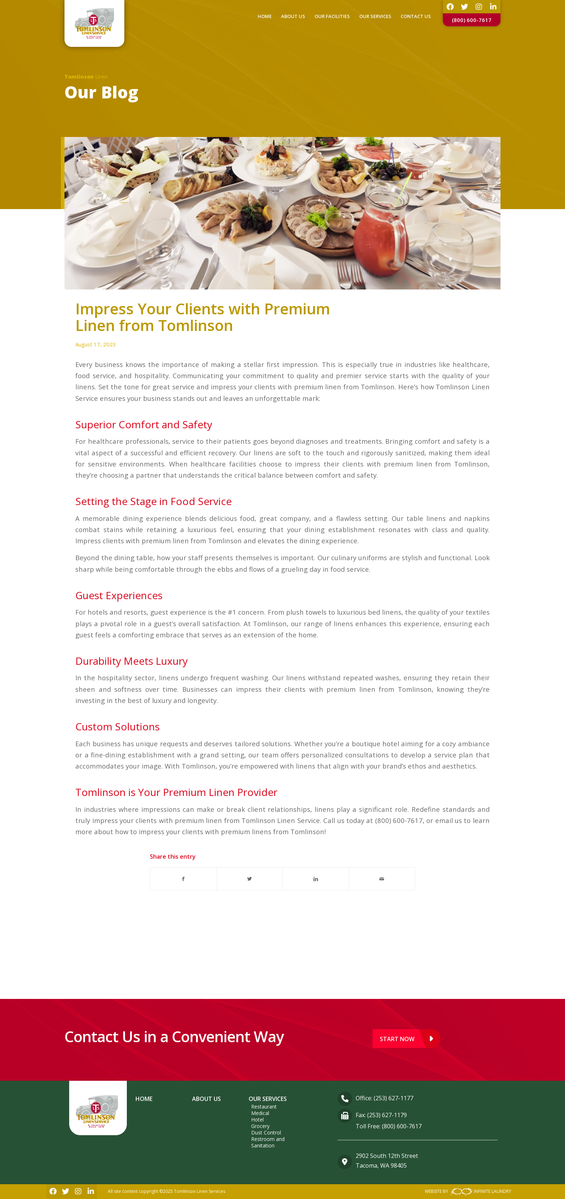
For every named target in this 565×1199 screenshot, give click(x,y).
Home (143, 1099)
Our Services (268, 1099)
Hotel (257, 1119)
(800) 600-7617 (471, 19)
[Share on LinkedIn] (316, 879)
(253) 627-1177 (393, 1098)
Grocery (260, 1126)
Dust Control (266, 1132)
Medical (260, 1113)
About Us (206, 1099)
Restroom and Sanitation (268, 1142)
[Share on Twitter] (250, 879)
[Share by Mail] (382, 879)
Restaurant (264, 1106)
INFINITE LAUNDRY (480, 1191)
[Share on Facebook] (183, 879)
